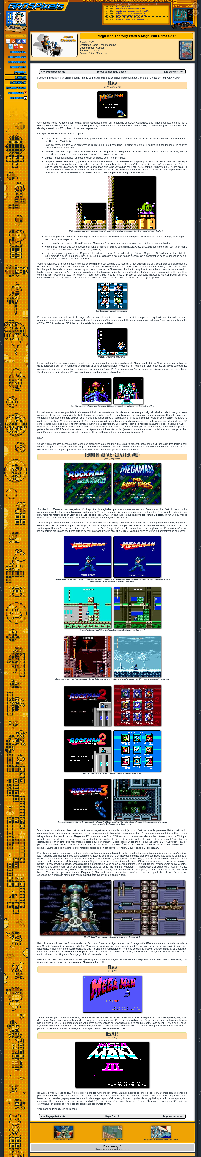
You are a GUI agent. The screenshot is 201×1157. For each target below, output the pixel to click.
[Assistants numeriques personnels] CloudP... (132, 11)
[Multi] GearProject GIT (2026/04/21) (129, 17)
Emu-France (151, 4)
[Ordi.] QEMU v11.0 (123, 7)
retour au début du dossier (112, 71)
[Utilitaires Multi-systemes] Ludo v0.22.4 (130, 9)
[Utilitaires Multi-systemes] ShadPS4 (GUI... (132, 13)
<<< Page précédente (53, 71)
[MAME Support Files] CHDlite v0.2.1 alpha (132, 15)
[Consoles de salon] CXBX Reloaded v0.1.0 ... (133, 20)
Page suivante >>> (173, 71)
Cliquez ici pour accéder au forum (112, 1149)
